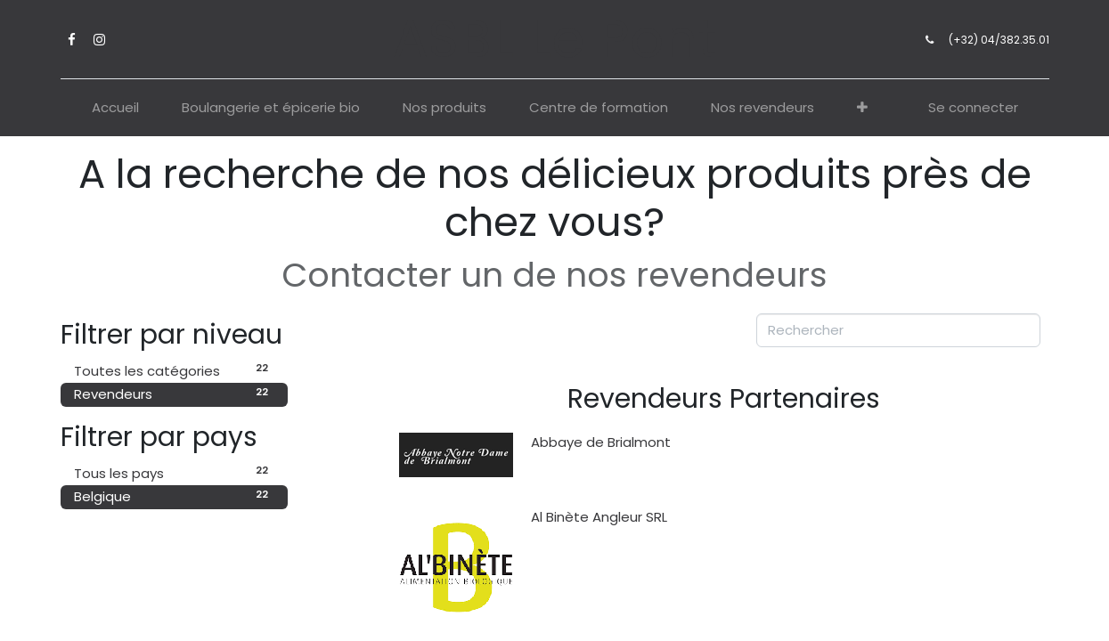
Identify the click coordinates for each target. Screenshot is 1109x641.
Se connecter (973, 107)
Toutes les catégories (174, 370)
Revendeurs (174, 394)
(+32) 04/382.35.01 (999, 39)
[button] (862, 108)
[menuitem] (115, 108)
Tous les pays (174, 472)
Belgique (174, 496)
